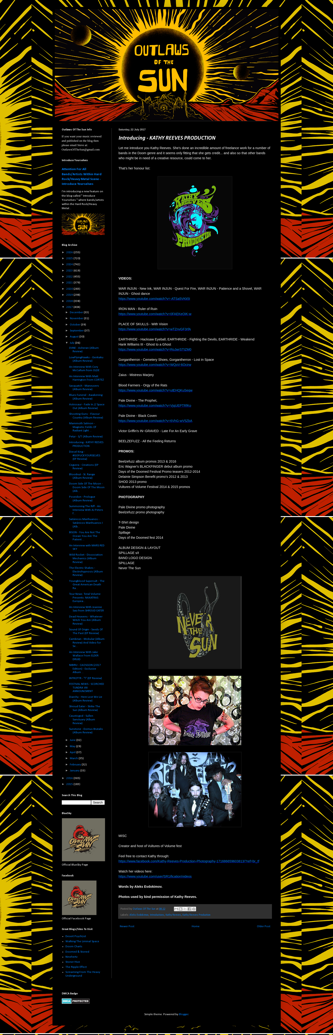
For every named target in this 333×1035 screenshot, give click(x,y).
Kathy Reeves (173, 915)
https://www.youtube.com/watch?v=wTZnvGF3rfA (155, 329)
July (72, 342)
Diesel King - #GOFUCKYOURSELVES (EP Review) (84, 455)
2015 (70, 784)
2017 (70, 307)
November (77, 318)
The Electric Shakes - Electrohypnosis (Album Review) (86, 571)
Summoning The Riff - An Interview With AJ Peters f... (86, 510)
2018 (70, 301)
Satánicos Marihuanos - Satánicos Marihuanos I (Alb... (86, 523)
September (77, 330)
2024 (70, 264)
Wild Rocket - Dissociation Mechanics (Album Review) (86, 558)
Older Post (263, 926)
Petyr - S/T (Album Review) (86, 436)
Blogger (183, 1014)
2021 (70, 282)
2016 (70, 778)
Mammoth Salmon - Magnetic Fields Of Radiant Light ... (82, 427)
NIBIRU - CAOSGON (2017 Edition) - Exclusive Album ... (85, 669)
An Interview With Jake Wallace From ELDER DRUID (84, 656)
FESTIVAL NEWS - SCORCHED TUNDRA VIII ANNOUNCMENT (86, 688)
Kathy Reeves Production (196, 915)
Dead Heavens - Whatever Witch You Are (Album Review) (85, 620)
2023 (70, 270)
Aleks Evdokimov (139, 915)
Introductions (157, 915)
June (73, 740)
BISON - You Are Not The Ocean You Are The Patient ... (84, 536)
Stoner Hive (72, 961)
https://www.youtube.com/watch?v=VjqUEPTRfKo (155, 405)
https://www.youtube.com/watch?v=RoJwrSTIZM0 (155, 349)
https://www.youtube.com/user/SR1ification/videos (155, 876)
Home (196, 926)
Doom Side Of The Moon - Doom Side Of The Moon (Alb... (87, 487)
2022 (70, 276)
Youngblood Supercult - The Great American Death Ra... (87, 585)
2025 (70, 258)
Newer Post (127, 926)
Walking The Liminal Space (82, 941)
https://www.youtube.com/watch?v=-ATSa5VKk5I (154, 299)
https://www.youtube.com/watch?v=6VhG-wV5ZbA (155, 421)
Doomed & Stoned (77, 951)
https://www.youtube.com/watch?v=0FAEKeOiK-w (155, 314)
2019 (70, 294)
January (75, 770)
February (76, 764)
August (74, 336)
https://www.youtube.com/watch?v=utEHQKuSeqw (156, 390)
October (75, 324)
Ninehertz (71, 956)
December (77, 312)
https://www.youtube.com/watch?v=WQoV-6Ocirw (155, 365)
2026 (70, 252)
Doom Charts (73, 946)
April (73, 752)
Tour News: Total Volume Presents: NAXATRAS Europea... (85, 598)
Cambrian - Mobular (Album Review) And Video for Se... (87, 643)
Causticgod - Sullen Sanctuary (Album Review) (82, 719)
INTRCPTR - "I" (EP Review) (85, 678)
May (73, 746)
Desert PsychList (75, 936)
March (74, 758)
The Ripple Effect (76, 967)
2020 (70, 288)
